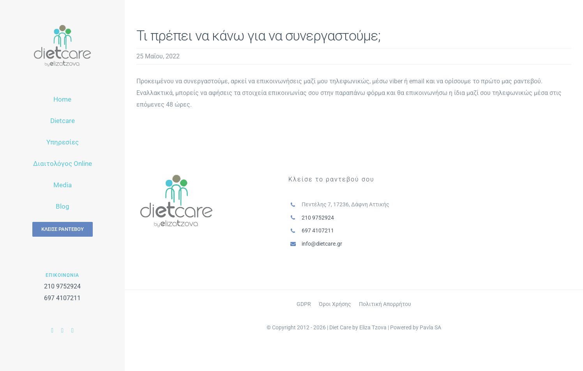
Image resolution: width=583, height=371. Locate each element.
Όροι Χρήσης (335, 304)
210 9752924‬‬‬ (62, 286)
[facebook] (52, 330)
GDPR (304, 304)
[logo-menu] (62, 28)
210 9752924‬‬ (318, 218)
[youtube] (62, 330)
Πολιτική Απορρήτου (385, 304)
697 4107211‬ (62, 298)
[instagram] (72, 330)
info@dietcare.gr (322, 244)
